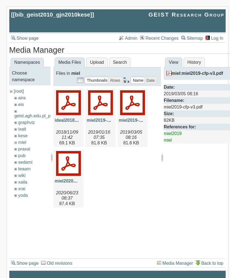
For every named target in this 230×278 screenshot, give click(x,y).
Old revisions (59, 263)
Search (120, 62)
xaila (22, 182)
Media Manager (177, 263)
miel (22, 142)
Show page (28, 38)
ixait (22, 129)
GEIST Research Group (186, 14)
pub (22, 155)
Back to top (212, 263)
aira (22, 98)
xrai (21, 188)
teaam (24, 168)
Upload (97, 62)
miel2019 (173, 133)
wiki (22, 175)
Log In (217, 38)
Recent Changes (162, 38)
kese (23, 135)
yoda (23, 195)
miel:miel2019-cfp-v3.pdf (197, 73)
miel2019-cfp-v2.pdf (107, 120)
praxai (24, 149)
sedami (25, 162)
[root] (19, 91)
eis (21, 104)
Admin (131, 38)
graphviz (26, 122)
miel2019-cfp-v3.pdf (139, 120)
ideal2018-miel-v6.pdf (77, 120)
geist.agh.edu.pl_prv (34, 115)
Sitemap (195, 38)
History (194, 62)
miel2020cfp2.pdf (73, 181)
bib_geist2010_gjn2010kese (52, 14)
